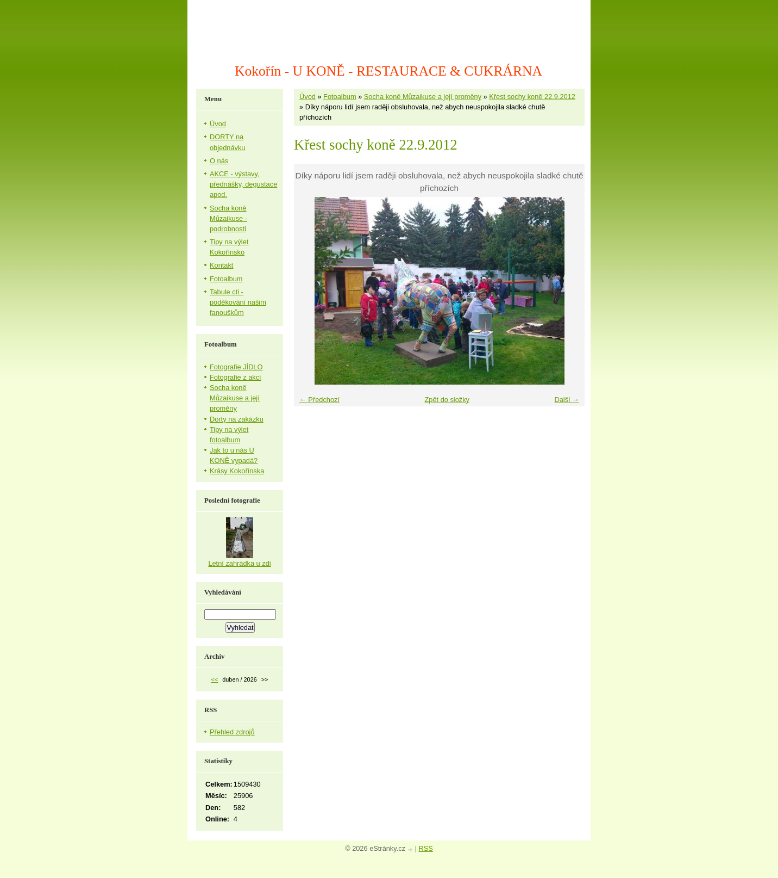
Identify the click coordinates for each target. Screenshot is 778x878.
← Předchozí (319, 399)
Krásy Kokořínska (237, 471)
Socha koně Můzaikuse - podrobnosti (228, 218)
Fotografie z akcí (235, 377)
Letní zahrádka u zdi (239, 563)
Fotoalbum (339, 96)
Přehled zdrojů (232, 732)
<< (214, 679)
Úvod (307, 96)
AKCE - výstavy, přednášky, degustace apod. (243, 184)
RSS (426, 848)
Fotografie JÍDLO (236, 367)
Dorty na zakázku (236, 419)
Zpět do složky (446, 399)
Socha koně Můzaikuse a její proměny (422, 96)
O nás (219, 161)
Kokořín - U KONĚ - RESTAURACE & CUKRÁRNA (388, 71)
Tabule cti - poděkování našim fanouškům (238, 302)
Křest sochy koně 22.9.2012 (532, 96)
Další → (566, 399)
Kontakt (221, 265)
